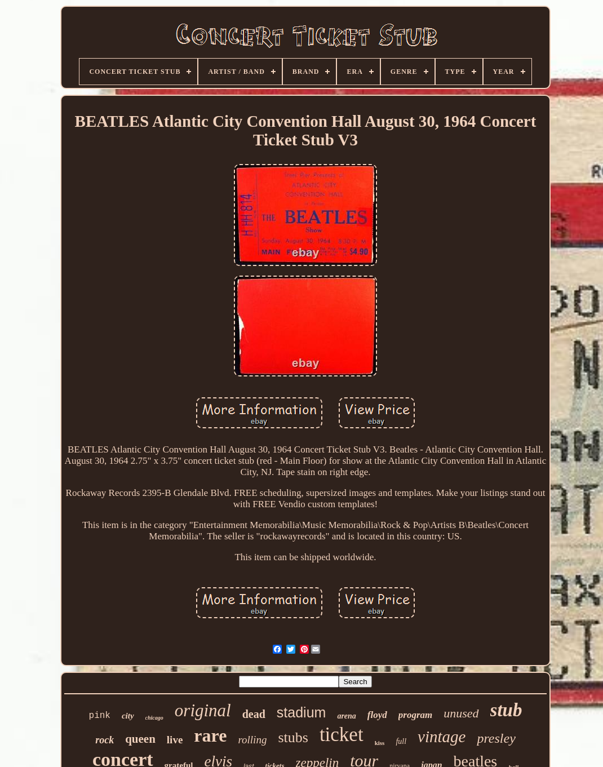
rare (210, 735)
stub (506, 710)
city (128, 715)
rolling (252, 740)
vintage (441, 737)
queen (140, 739)
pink (99, 716)
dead (253, 714)
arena (346, 716)
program (415, 715)
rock (104, 740)
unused (461, 713)
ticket (341, 735)
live (175, 740)
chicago (154, 718)
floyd (377, 715)
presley (496, 738)
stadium (301, 712)
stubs (293, 737)
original (203, 710)
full (401, 741)
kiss (380, 742)
